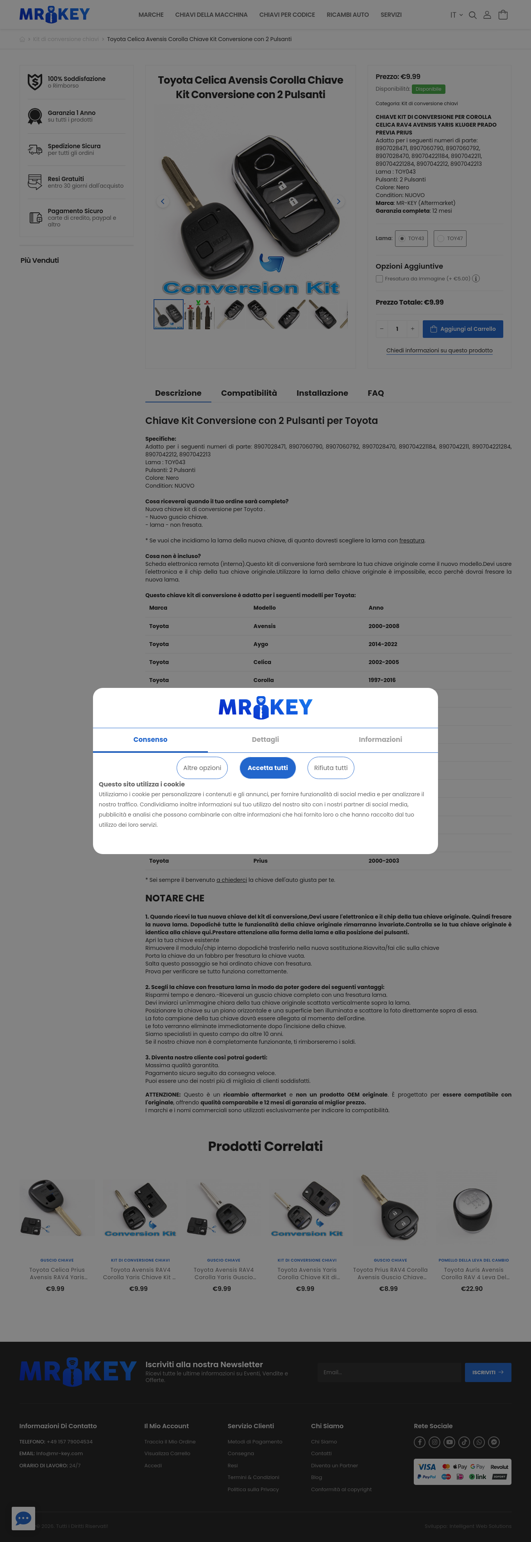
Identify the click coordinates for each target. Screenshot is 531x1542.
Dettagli (265, 739)
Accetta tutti (268, 767)
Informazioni (380, 739)
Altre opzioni (202, 767)
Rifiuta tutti (331, 767)
